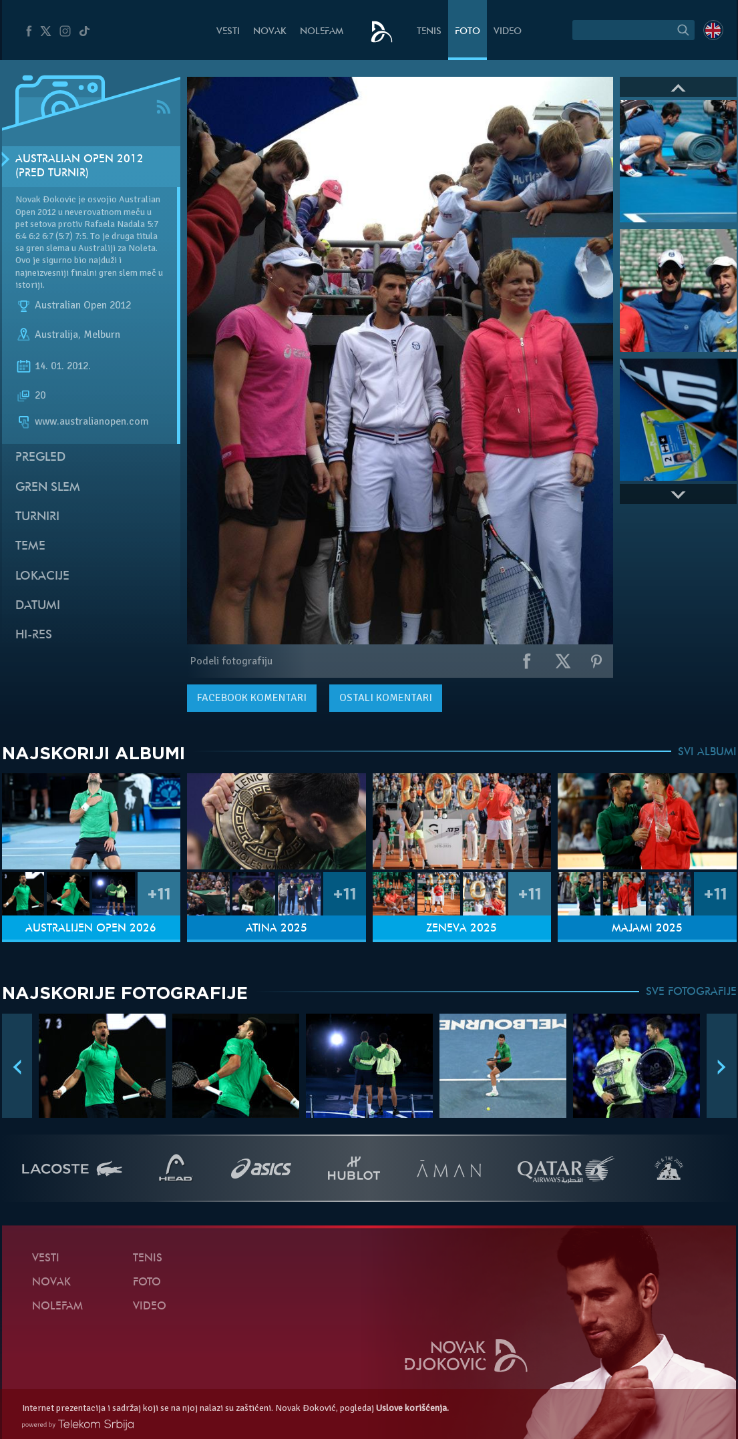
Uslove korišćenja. (412, 1408)
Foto (467, 32)
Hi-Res (33, 635)
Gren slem (47, 487)
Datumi (37, 606)
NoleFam (321, 32)
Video (508, 32)
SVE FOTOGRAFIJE (691, 992)
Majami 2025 (647, 928)
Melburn (101, 334)
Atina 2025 (276, 928)
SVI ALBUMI (707, 752)
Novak (270, 32)
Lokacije (42, 576)
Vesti (228, 32)
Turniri (37, 517)
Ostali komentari (385, 697)
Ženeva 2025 (461, 928)
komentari (252, 697)
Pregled (40, 457)
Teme (30, 546)
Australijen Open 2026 (90, 928)
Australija (56, 334)
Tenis (429, 32)
